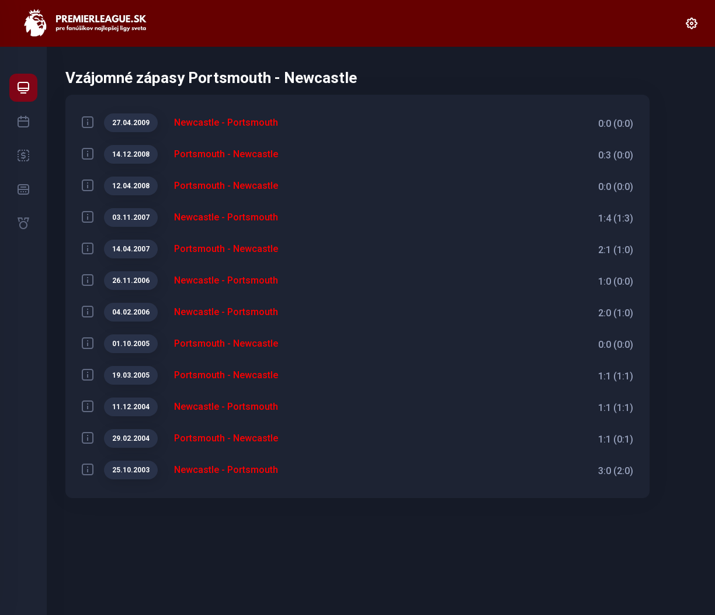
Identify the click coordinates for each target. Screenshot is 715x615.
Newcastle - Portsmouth (226, 122)
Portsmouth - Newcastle (226, 154)
